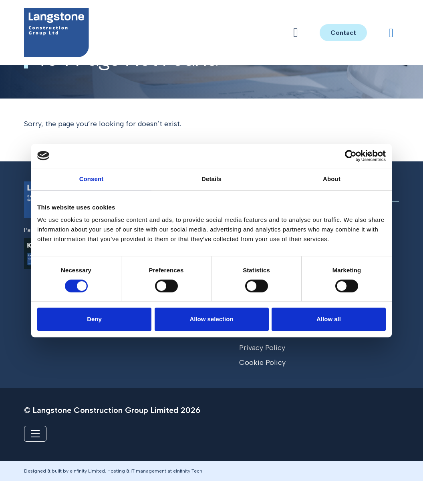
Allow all (328, 319)
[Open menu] (296, 32)
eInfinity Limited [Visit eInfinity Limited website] (87, 471)
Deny (94, 319)
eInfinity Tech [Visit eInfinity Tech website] (187, 471)
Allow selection (211, 319)
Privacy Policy (262, 347)
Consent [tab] (91, 178)
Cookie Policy (262, 362)
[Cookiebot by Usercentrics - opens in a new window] (351, 156)
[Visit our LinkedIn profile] (391, 32)
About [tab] (331, 178)
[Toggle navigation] (35, 434)
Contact (343, 32)
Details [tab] (211, 178)
